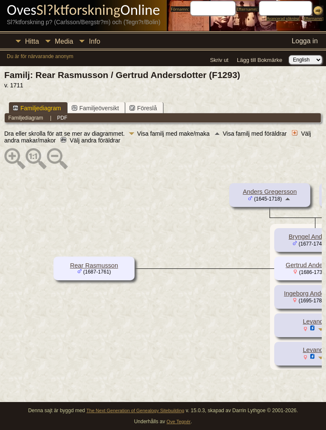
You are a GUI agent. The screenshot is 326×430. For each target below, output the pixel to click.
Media (64, 41)
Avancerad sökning (283, 18)
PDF (62, 118)
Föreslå (143, 108)
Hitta (32, 41)
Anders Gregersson (270, 191)
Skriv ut (219, 60)
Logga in (305, 41)
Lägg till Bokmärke (259, 60)
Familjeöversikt (95, 108)
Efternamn (313, 18)
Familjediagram (37, 108)
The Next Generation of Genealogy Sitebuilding (136, 410)
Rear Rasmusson (94, 265)
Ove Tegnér (178, 421)
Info (94, 41)
